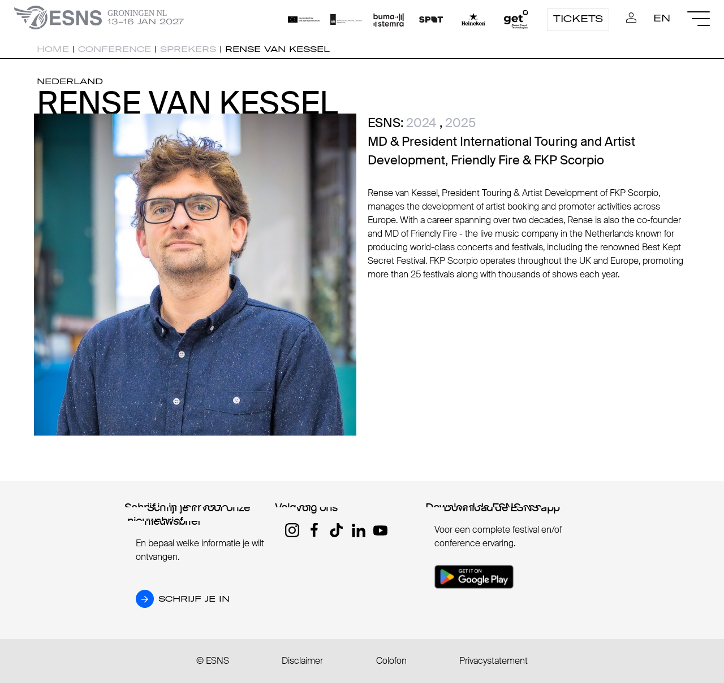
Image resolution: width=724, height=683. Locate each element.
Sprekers (188, 49)
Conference (114, 49)
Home (53, 49)
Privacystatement (493, 661)
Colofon (391, 661)
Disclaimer (302, 661)
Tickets (578, 18)
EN (661, 18)
